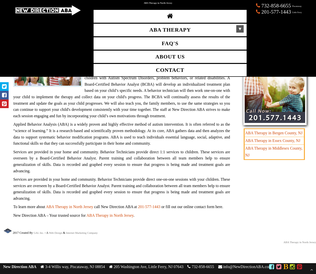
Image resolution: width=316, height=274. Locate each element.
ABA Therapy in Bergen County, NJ (273, 133)
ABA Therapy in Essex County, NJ (272, 140)
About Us (170, 57)
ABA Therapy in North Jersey (69, 207)
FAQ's (170, 43)
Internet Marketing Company (82, 232)
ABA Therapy (170, 30)
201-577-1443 (149, 207)
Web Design (55, 232)
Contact (170, 70)
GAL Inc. (39, 232)
